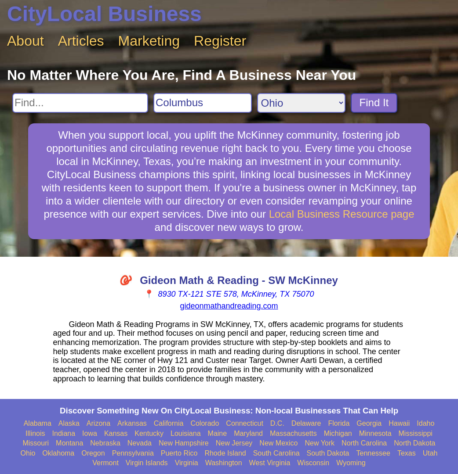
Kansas (115, 433)
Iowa (89, 433)
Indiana (64, 433)
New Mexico (278, 443)
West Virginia (270, 463)
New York (319, 443)
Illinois (35, 433)
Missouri (35, 443)
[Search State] (301, 103)
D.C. (277, 423)
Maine (217, 433)
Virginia (186, 463)
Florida (338, 423)
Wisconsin (313, 463)
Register (220, 41)
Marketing (149, 41)
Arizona (98, 423)
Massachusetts (293, 433)
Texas (406, 453)
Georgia (369, 423)
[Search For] (80, 103)
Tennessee (373, 453)
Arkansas (132, 423)
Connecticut (244, 423)
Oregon (93, 453)
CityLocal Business (104, 13)
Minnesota (375, 433)
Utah (430, 453)
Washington (223, 463)
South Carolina (276, 453)
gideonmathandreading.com (229, 306)
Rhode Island (225, 453)
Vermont (105, 463)
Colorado (204, 423)
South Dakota (328, 453)
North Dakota (414, 443)
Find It (374, 102)
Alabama (37, 423)
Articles (81, 41)
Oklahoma (58, 453)
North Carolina (364, 443)
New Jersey (234, 443)
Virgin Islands (147, 463)
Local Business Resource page (341, 214)
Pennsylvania (133, 453)
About (25, 41)
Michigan (338, 433)
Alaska (69, 423)
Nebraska (105, 443)
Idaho (425, 423)
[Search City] (202, 103)
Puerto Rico (179, 453)
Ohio (28, 453)
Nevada (139, 443)
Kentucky (149, 433)
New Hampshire (184, 443)
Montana (69, 443)
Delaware (306, 423)
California (169, 423)
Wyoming (351, 463)
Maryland (248, 433)
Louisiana (186, 433)
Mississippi (416, 433)
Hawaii (399, 423)
